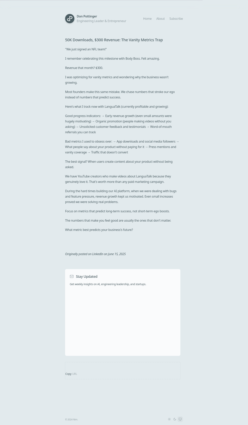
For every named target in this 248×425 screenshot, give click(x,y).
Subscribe (176, 18)
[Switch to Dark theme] (174, 419)
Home (147, 18)
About (160, 18)
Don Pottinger (87, 16)
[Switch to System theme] (180, 419)
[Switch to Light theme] (169, 419)
